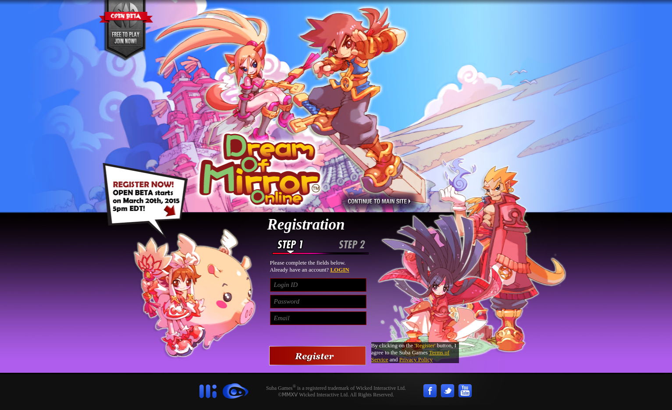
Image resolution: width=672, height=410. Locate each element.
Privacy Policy (416, 359)
